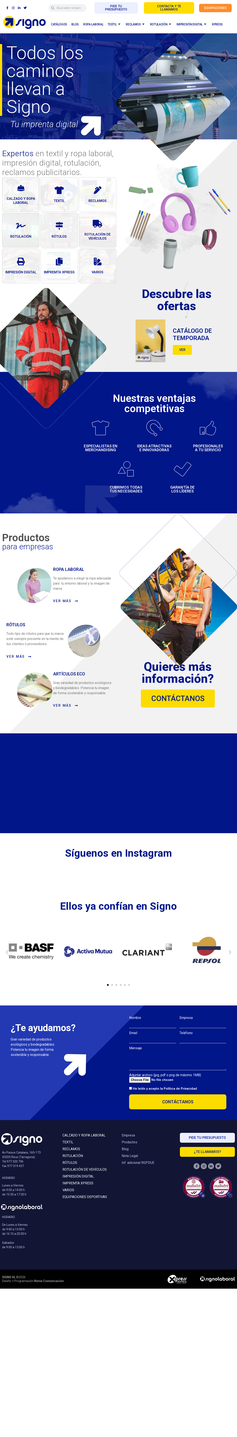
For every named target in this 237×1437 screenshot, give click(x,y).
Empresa (186, 1018)
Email (133, 1033)
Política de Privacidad (180, 1089)
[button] (7, 952)
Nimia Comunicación (49, 1281)
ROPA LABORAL (93, 24)
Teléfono (186, 1033)
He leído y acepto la (165, 1089)
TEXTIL (114, 24)
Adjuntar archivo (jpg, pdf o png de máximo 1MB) (165, 1075)
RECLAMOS (135, 24)
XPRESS (217, 24)
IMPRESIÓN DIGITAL (192, 24)
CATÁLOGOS (59, 24)
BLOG (75, 24)
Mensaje (135, 1048)
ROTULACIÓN (160, 24)
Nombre (135, 1018)
